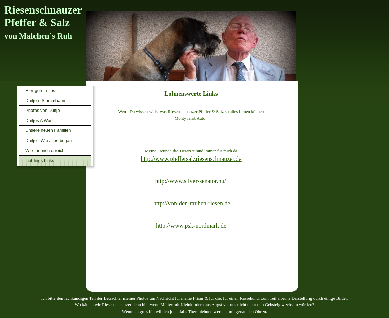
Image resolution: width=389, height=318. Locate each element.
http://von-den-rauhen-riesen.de (191, 203)
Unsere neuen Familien (48, 130)
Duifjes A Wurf (39, 120)
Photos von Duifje (42, 110)
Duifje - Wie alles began (48, 140)
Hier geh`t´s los (40, 90)
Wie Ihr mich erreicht (45, 150)
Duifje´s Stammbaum (45, 100)
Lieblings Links (39, 160)
